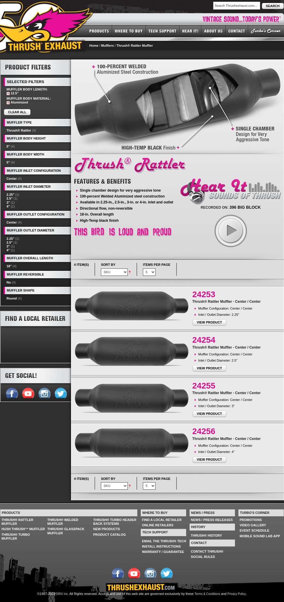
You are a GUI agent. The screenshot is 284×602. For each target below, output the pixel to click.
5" (8, 146)
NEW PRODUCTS (106, 529)
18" (9, 266)
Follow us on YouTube (28, 392)
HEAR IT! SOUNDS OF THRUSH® (190, 30)
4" (8, 206)
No (9, 282)
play (230, 230)
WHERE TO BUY (129, 30)
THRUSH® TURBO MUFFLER (15, 536)
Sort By (108, 264)
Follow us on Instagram (44, 392)
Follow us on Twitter (60, 392)
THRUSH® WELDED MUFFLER (62, 521)
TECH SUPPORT (163, 30)
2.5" (10, 198)
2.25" (10, 194)
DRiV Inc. (62, 593)
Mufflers (107, 45)
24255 (203, 385)
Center (12, 178)
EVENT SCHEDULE (254, 530)
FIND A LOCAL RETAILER (162, 520)
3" (8, 202)
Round (12, 298)
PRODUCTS (99, 30)
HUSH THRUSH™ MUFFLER (23, 529)
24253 (203, 294)
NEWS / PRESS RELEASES (212, 520)
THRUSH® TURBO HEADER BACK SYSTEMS (114, 521)
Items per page (156, 264)
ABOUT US (213, 30)
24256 (203, 431)
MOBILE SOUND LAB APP (260, 536)
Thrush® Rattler (19, 130)
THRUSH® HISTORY (206, 535)
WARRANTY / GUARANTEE (163, 552)
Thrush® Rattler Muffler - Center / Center (226, 302)
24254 (203, 339)
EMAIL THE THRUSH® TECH (164, 541)
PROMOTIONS (251, 520)
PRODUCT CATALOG (109, 534)
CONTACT (237, 30)
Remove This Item (8, 93)
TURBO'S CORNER (266, 30)
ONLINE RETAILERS (157, 525)
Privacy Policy (236, 593)
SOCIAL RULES (203, 557)
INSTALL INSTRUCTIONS (161, 546)
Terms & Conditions (207, 593)
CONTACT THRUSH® (207, 551)
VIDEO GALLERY (253, 525)
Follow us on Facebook (12, 392)
